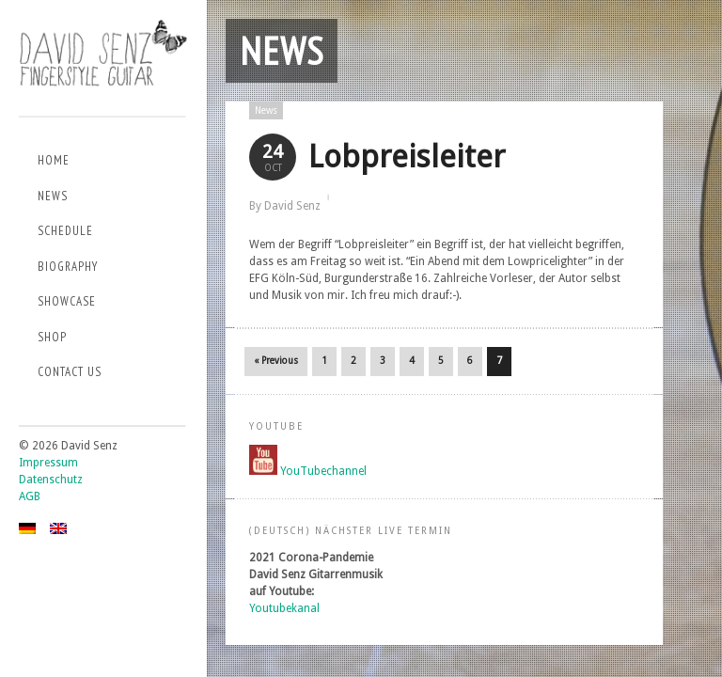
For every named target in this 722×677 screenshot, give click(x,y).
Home (54, 160)
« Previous (276, 360)
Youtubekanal (284, 608)
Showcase (67, 301)
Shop (52, 337)
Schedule (65, 231)
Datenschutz (51, 479)
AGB (29, 496)
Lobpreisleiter (406, 156)
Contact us (70, 372)
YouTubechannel (323, 471)
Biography (68, 267)
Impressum (48, 462)
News (53, 196)
